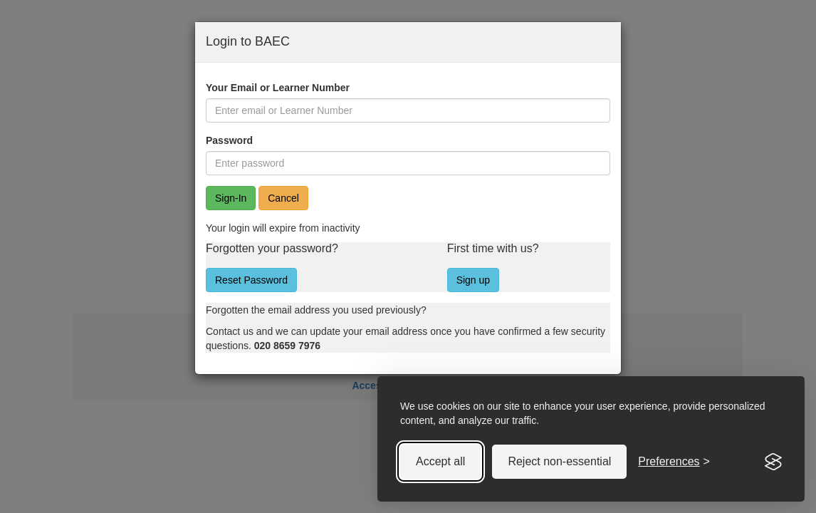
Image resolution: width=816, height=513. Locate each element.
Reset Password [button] (251, 280)
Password (229, 140)
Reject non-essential (559, 461)
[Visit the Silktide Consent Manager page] (773, 461)
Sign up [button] (473, 280)
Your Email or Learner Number (278, 87)
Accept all (440, 461)
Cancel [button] (283, 198)
